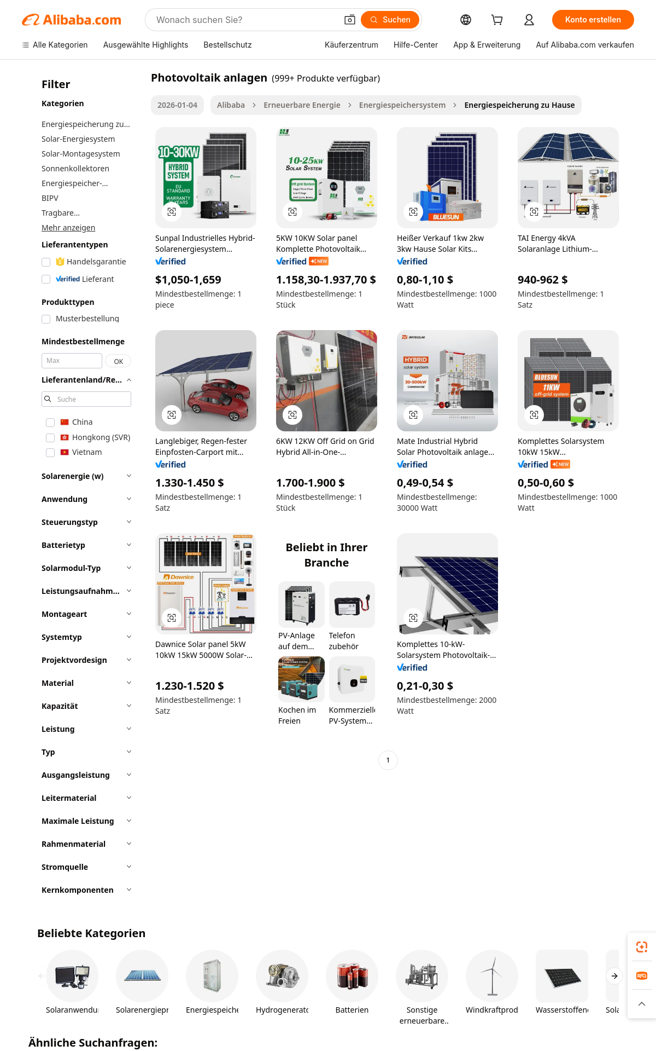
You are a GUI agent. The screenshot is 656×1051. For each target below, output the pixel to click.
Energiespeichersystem (402, 105)
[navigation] (83, 487)
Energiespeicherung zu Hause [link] (519, 105)
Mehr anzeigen (68, 227)
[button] (349, 19)
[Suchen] (390, 19)
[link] (642, 947)
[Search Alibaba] (245, 20)
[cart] (499, 21)
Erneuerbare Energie (302, 105)
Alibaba (231, 105)
